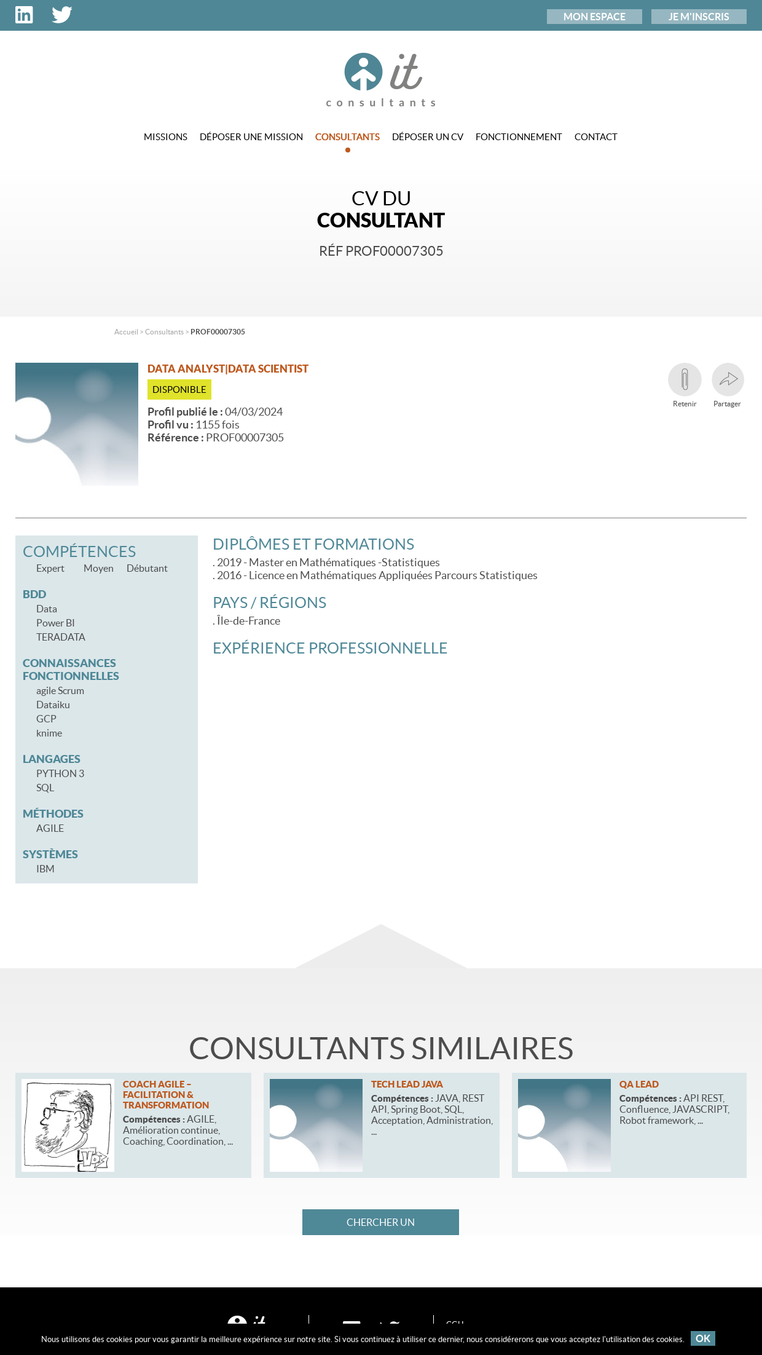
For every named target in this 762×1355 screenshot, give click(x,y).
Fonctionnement (519, 137)
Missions (165, 137)
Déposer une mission (251, 137)
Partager (727, 385)
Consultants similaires (381, 1048)
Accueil (126, 332)
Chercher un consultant (381, 1226)
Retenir (685, 385)
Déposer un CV (427, 137)
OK (703, 1338)
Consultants (347, 142)
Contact (596, 137)
